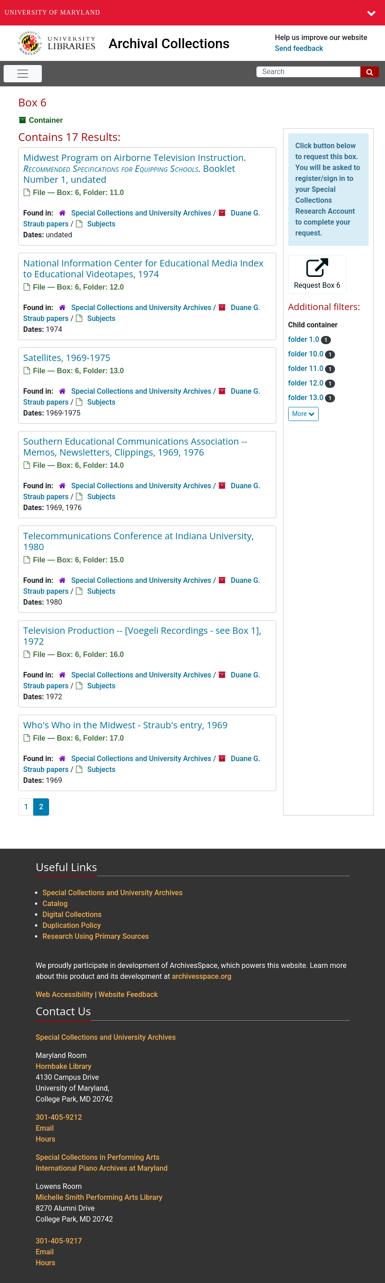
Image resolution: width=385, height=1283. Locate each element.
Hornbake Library (64, 1066)
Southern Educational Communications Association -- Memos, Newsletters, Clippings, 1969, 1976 (135, 446)
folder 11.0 (306, 368)
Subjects (101, 224)
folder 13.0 (306, 397)
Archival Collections (169, 43)
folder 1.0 (304, 339)
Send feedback (299, 48)
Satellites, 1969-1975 (66, 357)
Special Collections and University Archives (141, 213)
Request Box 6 (317, 274)
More (303, 413)
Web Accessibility (64, 994)
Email (45, 1128)
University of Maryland (52, 12)
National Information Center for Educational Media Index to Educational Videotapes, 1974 (143, 268)
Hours (45, 1139)
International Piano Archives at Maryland (102, 1168)
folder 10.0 (306, 354)
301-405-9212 (59, 1117)
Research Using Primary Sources (96, 936)
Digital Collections (72, 914)
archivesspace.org (201, 976)
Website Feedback (128, 994)
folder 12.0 (306, 383)
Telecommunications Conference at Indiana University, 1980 (138, 541)
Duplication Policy (72, 925)
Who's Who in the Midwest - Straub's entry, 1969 (125, 725)
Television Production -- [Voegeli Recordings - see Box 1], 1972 (142, 635)
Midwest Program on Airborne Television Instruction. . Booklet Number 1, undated (134, 168)
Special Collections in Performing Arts (98, 1157)
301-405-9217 (59, 1241)
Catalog (55, 903)
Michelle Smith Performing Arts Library (99, 1197)
